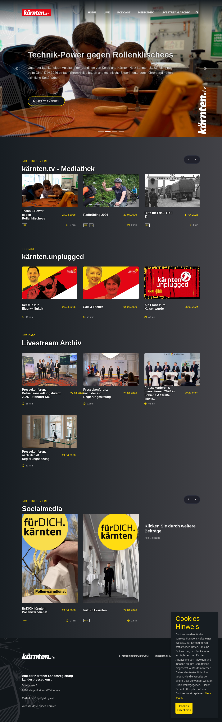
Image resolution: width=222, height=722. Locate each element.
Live (107, 12)
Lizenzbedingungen (134, 656)
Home (92, 12)
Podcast (123, 12)
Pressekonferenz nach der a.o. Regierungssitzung (97, 393)
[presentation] (190, 160)
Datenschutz (188, 656)
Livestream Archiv (175, 12)
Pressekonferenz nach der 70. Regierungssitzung (36, 455)
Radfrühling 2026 (95, 214)
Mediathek (146, 12)
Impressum (163, 656)
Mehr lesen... (133, 696)
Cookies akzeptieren (130, 704)
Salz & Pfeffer (93, 307)
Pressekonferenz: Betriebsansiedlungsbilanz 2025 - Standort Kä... (41, 393)
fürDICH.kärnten (95, 610)
